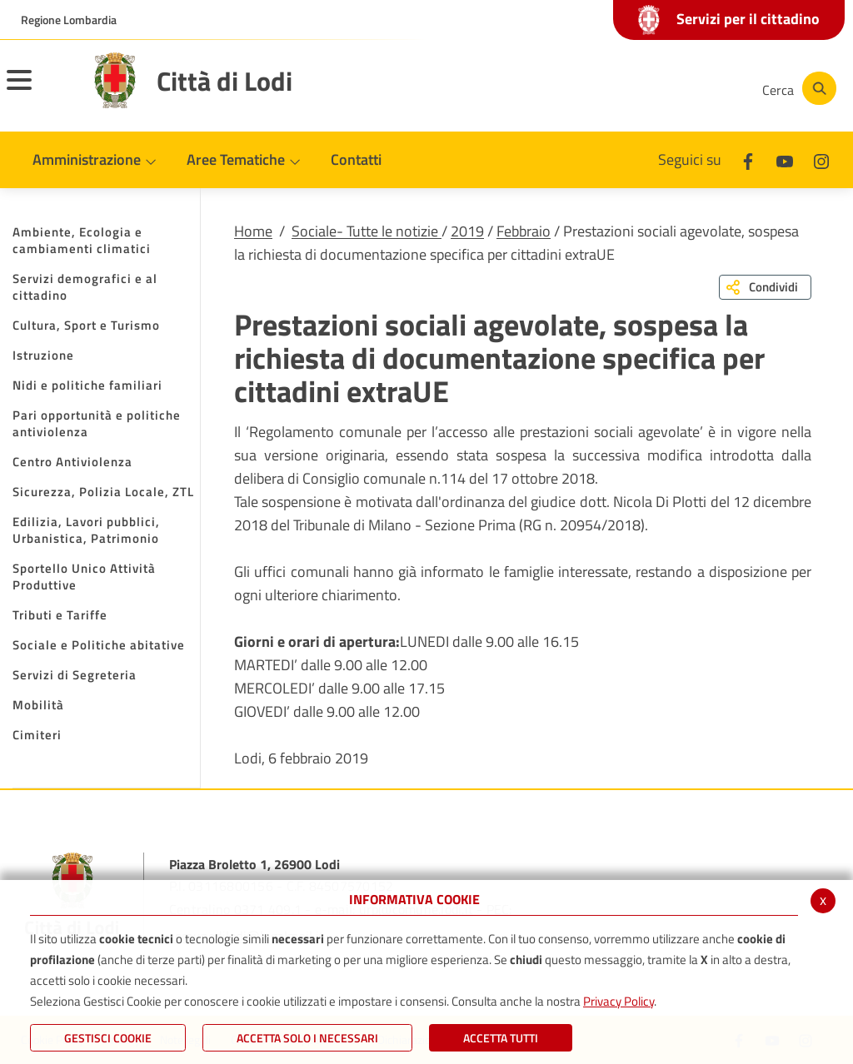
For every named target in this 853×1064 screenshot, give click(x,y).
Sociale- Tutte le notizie (366, 231)
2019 (467, 231)
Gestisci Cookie (108, 1038)
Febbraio (523, 231)
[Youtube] (631, 88)
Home (253, 231)
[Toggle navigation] (40, 90)
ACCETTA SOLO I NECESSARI (307, 1038)
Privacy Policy (618, 1001)
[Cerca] (796, 88)
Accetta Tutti (500, 1038)
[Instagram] (681, 88)
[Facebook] (581, 88)
